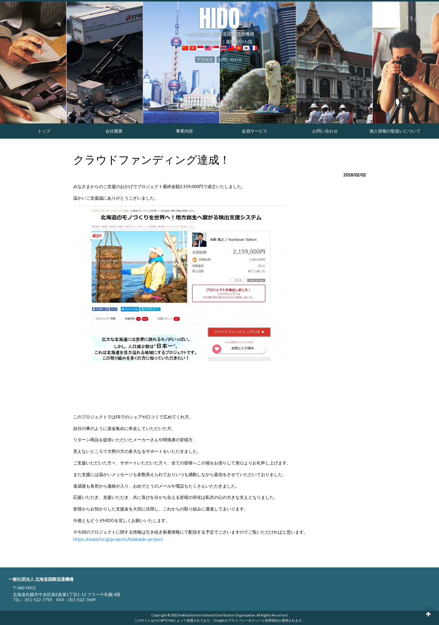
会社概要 (114, 130)
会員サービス (254, 130)
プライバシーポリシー (245, 620)
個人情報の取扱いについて (395, 130)
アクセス (206, 59)
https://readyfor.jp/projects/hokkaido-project (116, 539)
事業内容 (184, 130)
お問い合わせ (229, 59)
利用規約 (271, 620)
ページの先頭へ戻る (428, 614)
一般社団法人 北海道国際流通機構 (219, 21)
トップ (43, 130)
